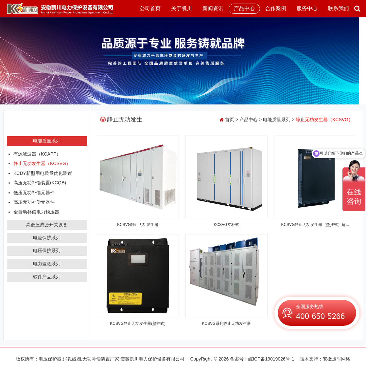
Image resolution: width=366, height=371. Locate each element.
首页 (229, 119)
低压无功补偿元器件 (34, 192)
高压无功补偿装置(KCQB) (39, 182)
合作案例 (275, 8)
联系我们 (338, 8)
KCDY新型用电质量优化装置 (42, 173)
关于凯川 (181, 8)
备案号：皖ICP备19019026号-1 (262, 359)
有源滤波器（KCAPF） (37, 154)
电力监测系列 (47, 263)
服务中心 (307, 8)
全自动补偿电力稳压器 (36, 211)
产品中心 (244, 8)
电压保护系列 (47, 250)
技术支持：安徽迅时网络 (325, 359)
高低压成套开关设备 (46, 224)
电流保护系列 (47, 237)
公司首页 (150, 8)
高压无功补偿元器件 (34, 202)
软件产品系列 (47, 276)
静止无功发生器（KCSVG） (42, 163)
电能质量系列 (47, 140)
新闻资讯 (212, 8)
